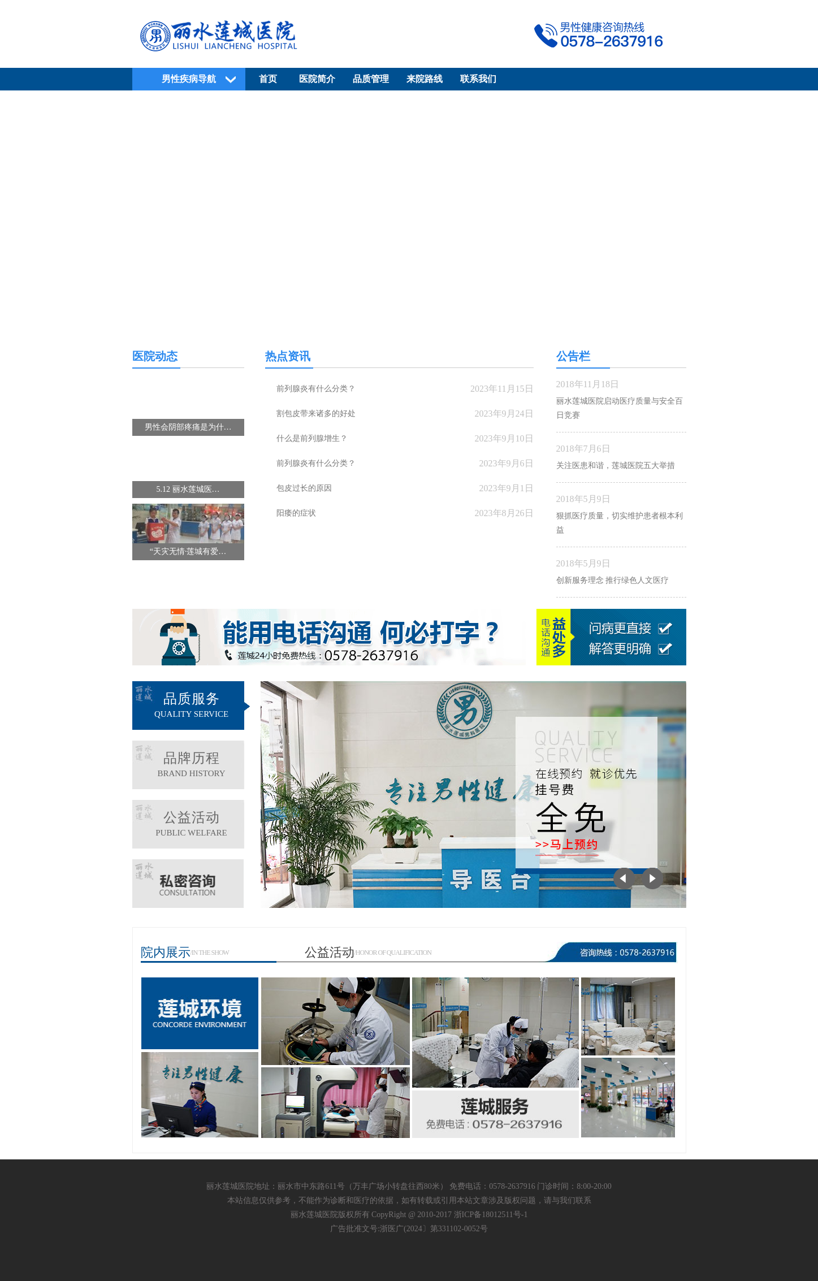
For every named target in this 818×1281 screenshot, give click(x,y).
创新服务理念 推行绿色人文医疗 (612, 580)
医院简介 (317, 79)
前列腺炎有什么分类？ (316, 388)
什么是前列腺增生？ (312, 438)
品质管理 (371, 79)
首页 (268, 79)
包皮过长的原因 (304, 488)
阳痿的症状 (296, 513)
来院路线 (424, 79)
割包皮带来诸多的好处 (316, 413)
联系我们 (478, 79)
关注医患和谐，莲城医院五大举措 (615, 465)
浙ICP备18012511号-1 (491, 1214)
